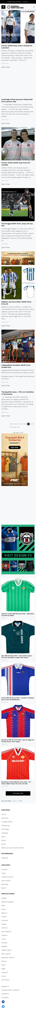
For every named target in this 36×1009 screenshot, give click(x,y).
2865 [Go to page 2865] (11, 427)
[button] (3, 7)
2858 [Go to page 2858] (11, 424)
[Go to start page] (3, 424)
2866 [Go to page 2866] (14, 427)
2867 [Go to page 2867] (18, 427)
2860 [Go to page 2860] (18, 424)
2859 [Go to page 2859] (14, 424)
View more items (18, 793)
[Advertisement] (16, 83)
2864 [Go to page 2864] (32, 424)
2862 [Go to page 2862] (25, 424)
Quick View (5, 67)
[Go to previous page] (7, 424)
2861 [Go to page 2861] (21, 424)
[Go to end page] (25, 427)
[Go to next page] (21, 427)
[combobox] (34, 7)
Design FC (26, 1)
